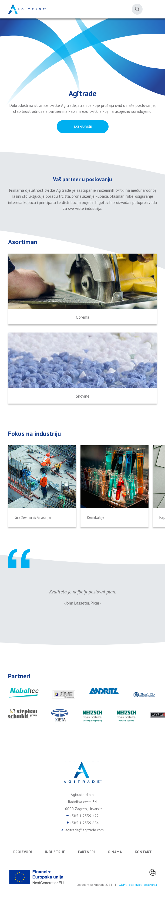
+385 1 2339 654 (84, 822)
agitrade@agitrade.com (84, 829)
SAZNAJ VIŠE (82, 126)
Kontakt (143, 851)
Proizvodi (22, 851)
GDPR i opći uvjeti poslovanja (138, 885)
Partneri (86, 851)
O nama (115, 851)
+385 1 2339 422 (84, 815)
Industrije (55, 851)
